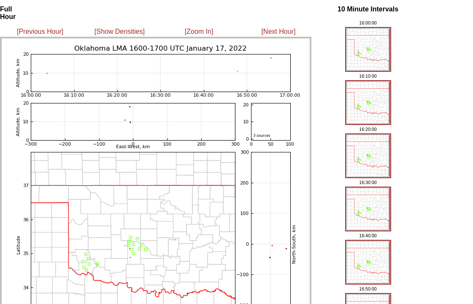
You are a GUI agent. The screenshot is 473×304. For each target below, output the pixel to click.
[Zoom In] (199, 31)
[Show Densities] (120, 31)
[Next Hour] (278, 31)
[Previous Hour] (40, 31)
